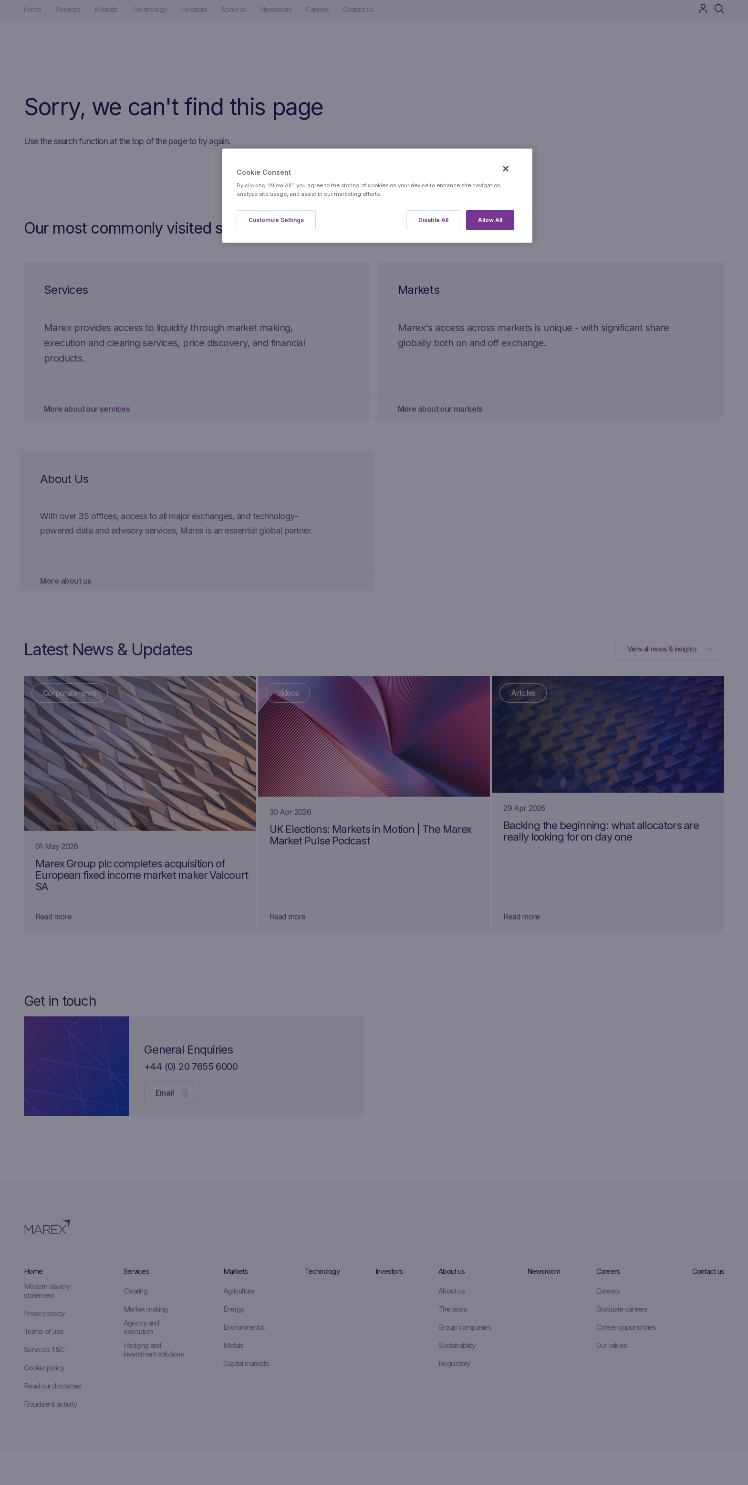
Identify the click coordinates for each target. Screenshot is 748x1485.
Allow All (490, 220)
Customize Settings (276, 220)
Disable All (433, 220)
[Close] (505, 168)
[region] (377, 196)
